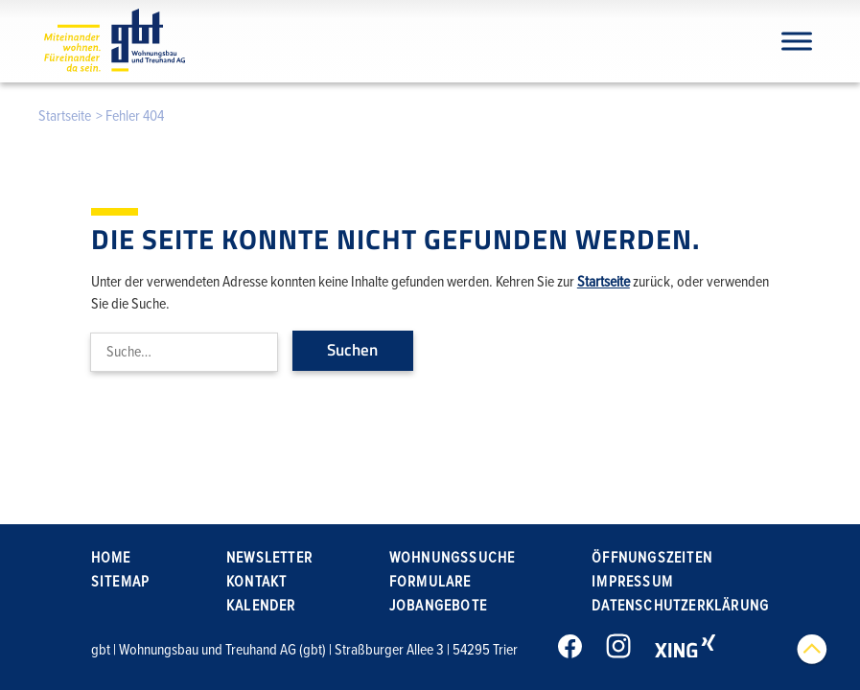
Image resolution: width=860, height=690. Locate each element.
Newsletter (269, 557)
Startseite (64, 116)
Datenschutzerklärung (680, 605)
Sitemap (120, 581)
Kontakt (256, 581)
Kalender (261, 605)
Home (111, 557)
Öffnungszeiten (652, 557)
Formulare (430, 581)
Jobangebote (438, 605)
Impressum (632, 581)
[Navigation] (796, 41)
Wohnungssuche (452, 557)
